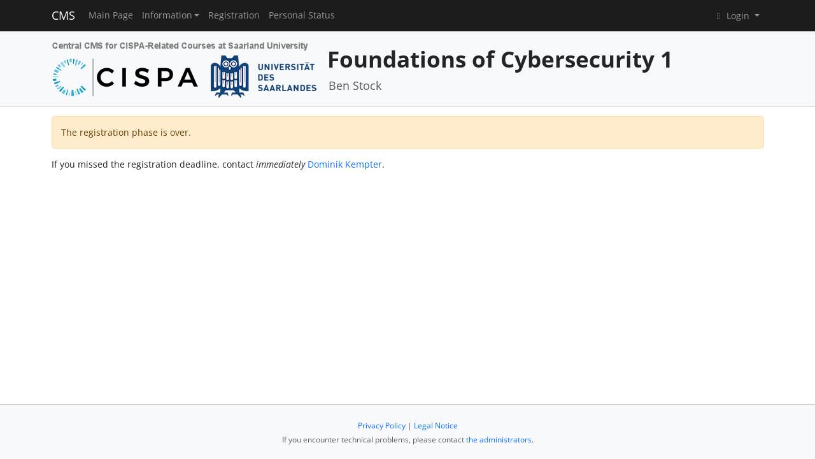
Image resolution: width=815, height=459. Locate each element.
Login (732, 16)
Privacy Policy (382, 425)
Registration (234, 15)
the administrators (499, 439)
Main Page (111, 15)
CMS (63, 15)
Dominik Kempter (345, 164)
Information (167, 15)
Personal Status (302, 15)
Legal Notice (436, 425)
